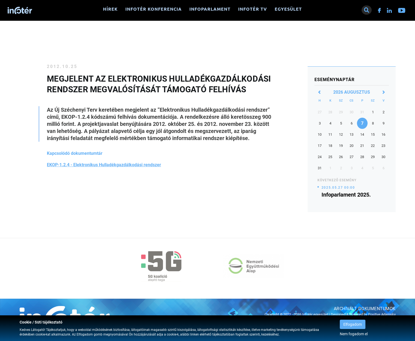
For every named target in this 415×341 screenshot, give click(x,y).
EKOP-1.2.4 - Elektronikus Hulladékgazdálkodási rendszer (104, 164)
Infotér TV (252, 9)
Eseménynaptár (334, 79)
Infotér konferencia (153, 9)
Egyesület (288, 9)
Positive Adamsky (382, 314)
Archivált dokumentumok (365, 308)
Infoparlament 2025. (346, 194)
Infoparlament (210, 9)
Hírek (110, 9)
